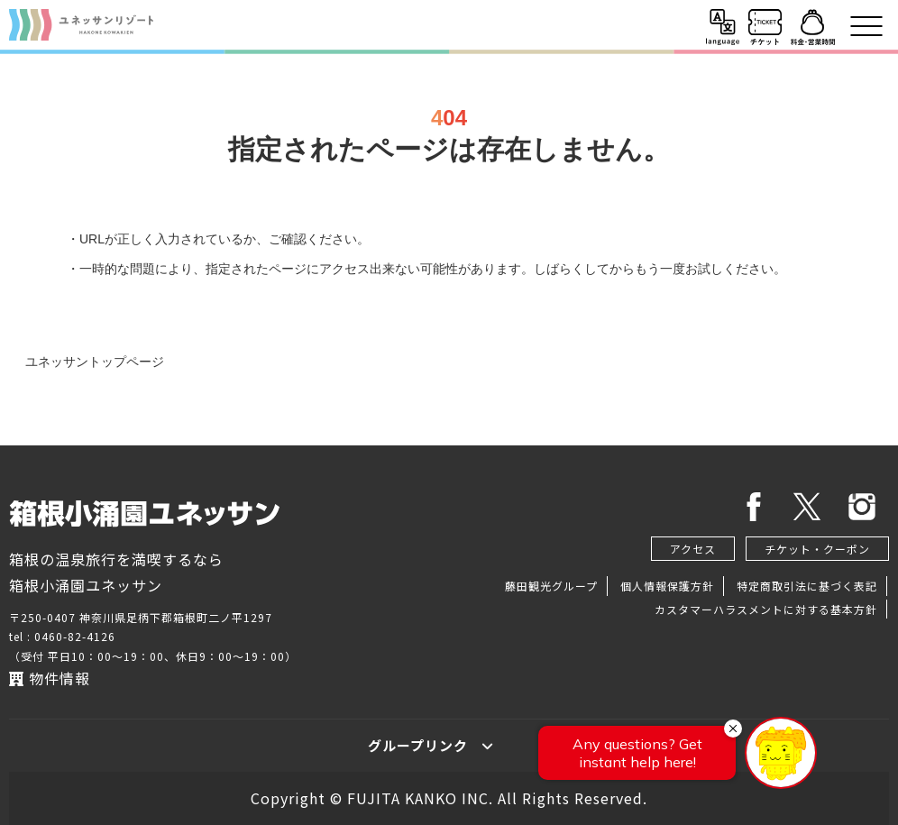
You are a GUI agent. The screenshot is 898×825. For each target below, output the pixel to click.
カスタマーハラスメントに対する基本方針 (766, 609)
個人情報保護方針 (667, 585)
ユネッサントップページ (94, 361)
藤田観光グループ (551, 585)
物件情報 (49, 678)
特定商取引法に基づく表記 (807, 585)
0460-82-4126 (74, 636)
